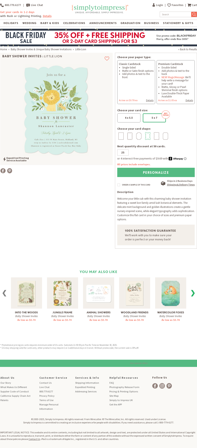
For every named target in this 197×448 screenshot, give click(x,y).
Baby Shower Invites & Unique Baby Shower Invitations (41, 49)
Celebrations (74, 23)
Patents (4, 400)
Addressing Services (86, 391)
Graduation (130, 23)
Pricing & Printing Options (123, 391)
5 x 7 (159, 116)
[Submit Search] (194, 14)
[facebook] (155, 386)
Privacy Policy (46, 395)
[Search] (175, 14)
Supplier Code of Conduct (14, 391)
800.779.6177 (10, 5)
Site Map (114, 395)
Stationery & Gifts (178, 23)
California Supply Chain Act (15, 395)
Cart (192, 5)
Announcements (103, 23)
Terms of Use (46, 400)
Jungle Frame (62, 312)
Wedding (29, 23)
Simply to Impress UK (121, 400)
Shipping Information (87, 382)
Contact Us (45, 382)
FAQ (111, 382)
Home (3, 49)
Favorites (178, 5)
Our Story (5, 382)
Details (47, 16)
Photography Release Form (124, 387)
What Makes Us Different (13, 387)
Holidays (11, 23)
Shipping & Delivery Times (181, 184)
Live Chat (34, 5)
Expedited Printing (85, 387)
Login (158, 5)
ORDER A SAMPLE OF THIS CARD (136, 185)
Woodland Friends (135, 312)
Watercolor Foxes (170, 312)
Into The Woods (26, 312)
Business (151, 23)
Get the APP (115, 404)
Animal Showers (99, 312)
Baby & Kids (49, 23)
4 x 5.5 (129, 118)
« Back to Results (187, 49)
